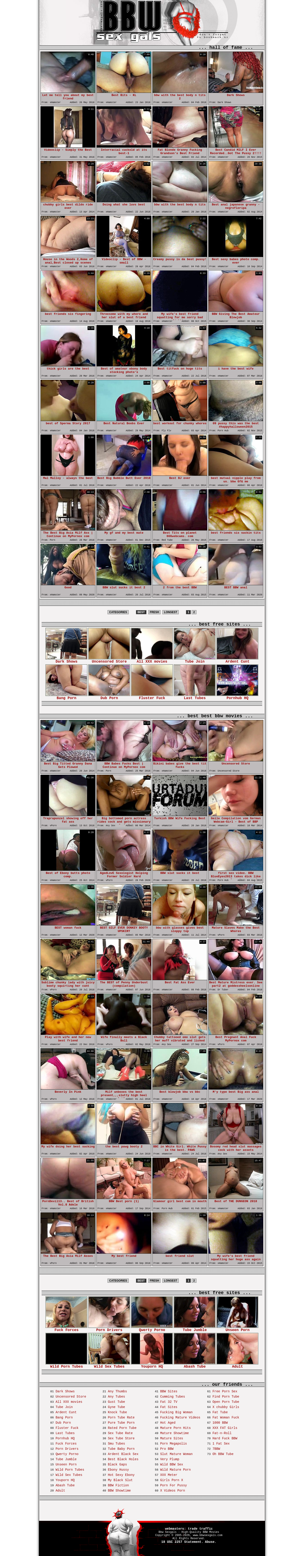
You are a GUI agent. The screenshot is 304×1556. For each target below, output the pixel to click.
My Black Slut (120, 1480)
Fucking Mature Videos (180, 1417)
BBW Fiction (118, 1485)
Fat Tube (220, 1412)
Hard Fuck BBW (224, 1438)
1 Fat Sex (221, 1443)
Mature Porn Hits (175, 1428)
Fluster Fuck (152, 696)
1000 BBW (220, 1423)
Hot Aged (167, 1423)
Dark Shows (66, 660)
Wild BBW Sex (171, 1464)
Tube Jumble (195, 1328)
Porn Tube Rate (121, 1417)
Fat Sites (168, 1407)
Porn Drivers (109, 1328)
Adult (237, 1365)
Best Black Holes (123, 1459)
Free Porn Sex (224, 1391)
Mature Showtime (174, 1433)
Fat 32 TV (168, 1402)
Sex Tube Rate (120, 1433)
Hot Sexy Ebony (121, 1475)
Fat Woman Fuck (225, 1417)
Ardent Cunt (237, 660)
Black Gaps (117, 1464)
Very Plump (169, 1459)
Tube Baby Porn (121, 1449)
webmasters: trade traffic (189, 1529)
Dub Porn (109, 696)
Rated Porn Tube (122, 1428)
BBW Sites (168, 1391)
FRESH (154, 612)
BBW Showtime (119, 1490)
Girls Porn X (171, 1480)
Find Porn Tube (225, 1396)
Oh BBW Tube (222, 1454)
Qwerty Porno (152, 1328)
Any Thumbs (117, 1391)
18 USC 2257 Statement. (182, 1542)
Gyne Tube (116, 1407)
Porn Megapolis (173, 1443)
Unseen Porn (237, 1328)
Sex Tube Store (121, 1438)
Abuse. (210, 1542)
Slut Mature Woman (176, 1454)
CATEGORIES (118, 612)
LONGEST (170, 612)
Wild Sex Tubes (109, 1365)
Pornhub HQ (237, 696)
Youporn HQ (152, 1365)
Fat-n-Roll (221, 1433)
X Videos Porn (172, 1490)
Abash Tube (195, 1365)
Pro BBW (166, 1449)
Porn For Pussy (173, 1485)
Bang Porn (66, 696)
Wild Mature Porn (175, 1470)
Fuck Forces (66, 1328)
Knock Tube (117, 1412)
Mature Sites (171, 1438)
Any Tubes (116, 1396)
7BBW (216, 1449)
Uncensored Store (109, 660)
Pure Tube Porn (121, 1423)
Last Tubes (195, 696)
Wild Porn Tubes (66, 1365)
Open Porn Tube (225, 1402)
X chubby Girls (225, 1407)
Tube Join (195, 660)
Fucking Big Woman (176, 1412)
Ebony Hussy (118, 1470)
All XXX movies (152, 660)
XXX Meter (168, 1475)
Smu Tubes (116, 1443)
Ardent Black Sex (123, 1454)
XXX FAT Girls (224, 1428)
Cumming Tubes (172, 1396)
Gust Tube (116, 1402)
